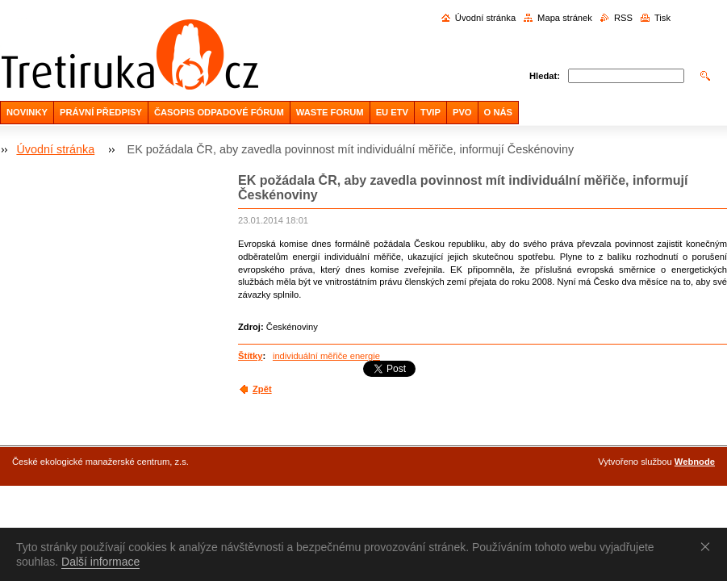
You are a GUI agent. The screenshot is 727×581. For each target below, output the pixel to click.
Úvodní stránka (485, 18)
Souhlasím (708, 546)
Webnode (695, 461)
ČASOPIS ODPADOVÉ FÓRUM (219, 112)
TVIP (430, 112)
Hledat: (544, 76)
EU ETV (392, 112)
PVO (462, 112)
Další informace (100, 561)
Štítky (250, 356)
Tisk (662, 18)
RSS (623, 18)
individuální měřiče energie (326, 356)
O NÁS (498, 112)
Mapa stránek (564, 18)
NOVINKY (27, 112)
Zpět (262, 389)
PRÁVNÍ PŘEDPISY (101, 112)
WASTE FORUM (330, 112)
